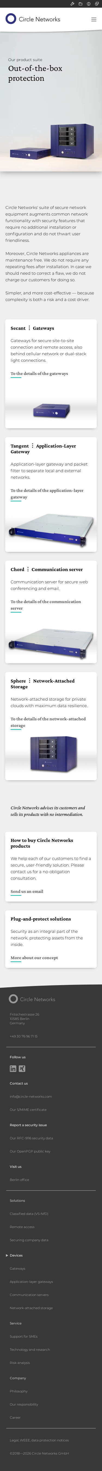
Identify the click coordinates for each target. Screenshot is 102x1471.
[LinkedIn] (13, 1069)
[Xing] (22, 1069)
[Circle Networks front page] (33, 18)
